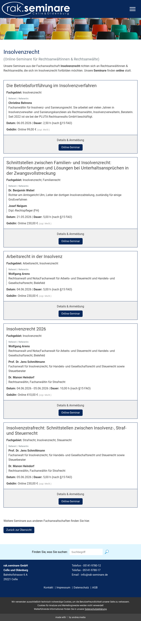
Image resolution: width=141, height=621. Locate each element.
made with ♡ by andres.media (70, 617)
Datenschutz (81, 587)
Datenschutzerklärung (96, 609)
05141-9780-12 (92, 565)
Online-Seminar (70, 147)
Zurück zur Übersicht (19, 530)
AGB (94, 587)
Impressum (63, 587)
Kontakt (48, 587)
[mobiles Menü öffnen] (132, 9)
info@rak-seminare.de (94, 574)
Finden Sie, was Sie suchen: (50, 552)
